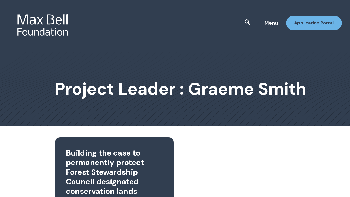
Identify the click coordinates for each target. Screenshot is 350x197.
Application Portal (314, 23)
